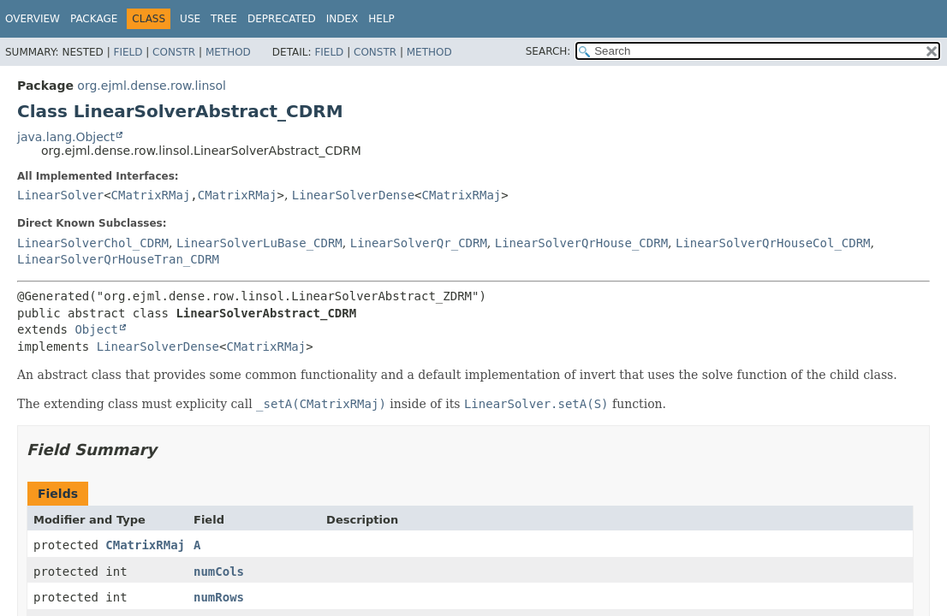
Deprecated (281, 19)
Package (93, 19)
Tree (224, 19)
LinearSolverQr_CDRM (418, 243)
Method (228, 52)
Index (342, 19)
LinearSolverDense (353, 195)
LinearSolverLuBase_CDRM (259, 243)
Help (381, 19)
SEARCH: (548, 51)
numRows (219, 597)
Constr (173, 52)
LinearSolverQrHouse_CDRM (581, 243)
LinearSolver (60, 195)
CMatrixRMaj (151, 195)
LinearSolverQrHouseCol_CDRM (773, 243)
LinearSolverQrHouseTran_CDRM (118, 259)
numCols (219, 571)
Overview (32, 19)
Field (127, 52)
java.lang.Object (66, 137)
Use (190, 19)
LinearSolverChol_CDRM (93, 243)
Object (96, 329)
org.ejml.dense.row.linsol (151, 85)
